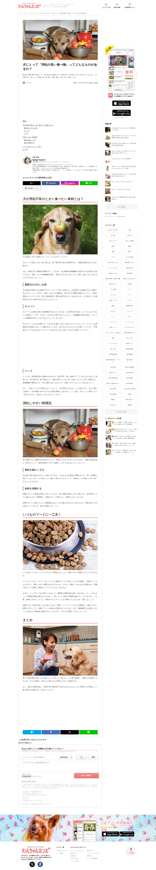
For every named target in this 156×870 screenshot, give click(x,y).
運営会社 (89, 856)
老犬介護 (113, 367)
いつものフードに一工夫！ (32, 147)
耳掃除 (130, 405)
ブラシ (130, 316)
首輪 (113, 305)
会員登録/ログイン (130, 7)
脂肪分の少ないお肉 (30, 128)
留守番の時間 (113, 354)
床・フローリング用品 (112, 333)
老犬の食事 (129, 372)
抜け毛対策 (113, 394)
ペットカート (113, 322)
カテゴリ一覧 (106, 7)
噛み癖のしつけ (129, 262)
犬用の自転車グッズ (129, 333)
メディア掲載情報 (92, 858)
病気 (113, 246)
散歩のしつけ (113, 273)
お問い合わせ (74, 858)
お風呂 (130, 394)
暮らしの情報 (129, 241)
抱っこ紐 (113, 349)
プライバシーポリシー (93, 853)
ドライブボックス (129, 327)
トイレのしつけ (113, 268)
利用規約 (73, 856)
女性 (81, 757)
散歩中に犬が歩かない (129, 278)
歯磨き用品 (129, 305)
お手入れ (129, 235)
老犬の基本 (129, 360)
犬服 (113, 338)
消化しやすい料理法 (30, 137)
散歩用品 (129, 273)
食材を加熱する (29, 143)
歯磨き (113, 399)
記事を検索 (117, 7)
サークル (113, 295)
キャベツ (27, 131)
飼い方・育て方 (113, 230)
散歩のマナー (113, 284)
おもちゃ (113, 311)
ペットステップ (113, 343)
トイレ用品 (113, 289)
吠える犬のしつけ (113, 262)
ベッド (130, 295)
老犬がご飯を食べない (112, 383)
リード (113, 316)
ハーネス (129, 300)
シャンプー (129, 311)
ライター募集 (74, 861)
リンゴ (26, 133)
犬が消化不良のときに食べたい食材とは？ (38, 125)
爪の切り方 (113, 405)
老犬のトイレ (113, 372)
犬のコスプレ (129, 338)
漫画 (113, 251)
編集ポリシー (74, 853)
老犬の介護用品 (129, 367)
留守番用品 (129, 354)
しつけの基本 (129, 257)
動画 (129, 251)
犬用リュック (113, 327)
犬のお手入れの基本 (129, 389)
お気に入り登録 (93, 82)
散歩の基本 (129, 268)
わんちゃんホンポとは (77, 850)
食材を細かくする (30, 140)
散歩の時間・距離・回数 (113, 278)
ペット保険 (59, 853)
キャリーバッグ (129, 322)
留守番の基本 (129, 349)
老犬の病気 (129, 383)
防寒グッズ (129, 343)
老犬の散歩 (129, 378)
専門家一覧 (90, 850)
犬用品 (130, 284)
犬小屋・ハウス (113, 300)
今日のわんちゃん (61, 850)
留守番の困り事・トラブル (113, 360)
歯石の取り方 (129, 399)
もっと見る (121, 207)
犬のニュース (113, 241)
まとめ (25, 149)
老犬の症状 (113, 389)
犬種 (129, 230)
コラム (113, 257)
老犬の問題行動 (113, 378)
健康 (129, 246)
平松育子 (42, 160)
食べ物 (113, 235)
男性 (93, 757)
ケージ (130, 289)
